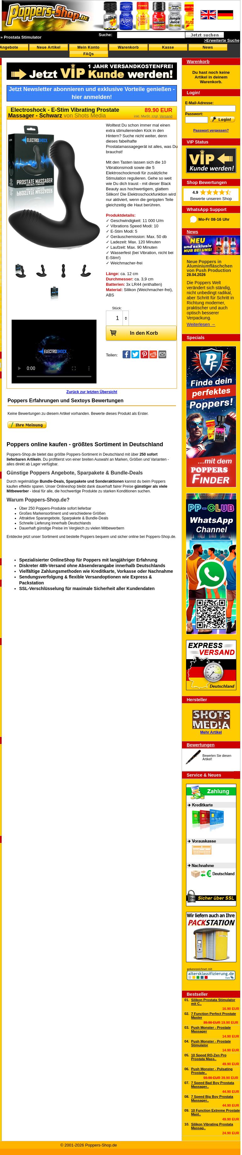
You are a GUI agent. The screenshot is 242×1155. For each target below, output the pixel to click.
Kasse (168, 47)
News (208, 47)
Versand (166, 116)
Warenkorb (128, 47)
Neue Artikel (49, 47)
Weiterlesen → (201, 324)
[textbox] (151, 35)
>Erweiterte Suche (221, 40)
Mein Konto (88, 47)
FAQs (88, 54)
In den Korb (132, 332)
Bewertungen (201, 744)
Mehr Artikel (211, 732)
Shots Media (90, 115)
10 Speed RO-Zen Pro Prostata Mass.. (208, 1057)
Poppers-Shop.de (160, 536)
